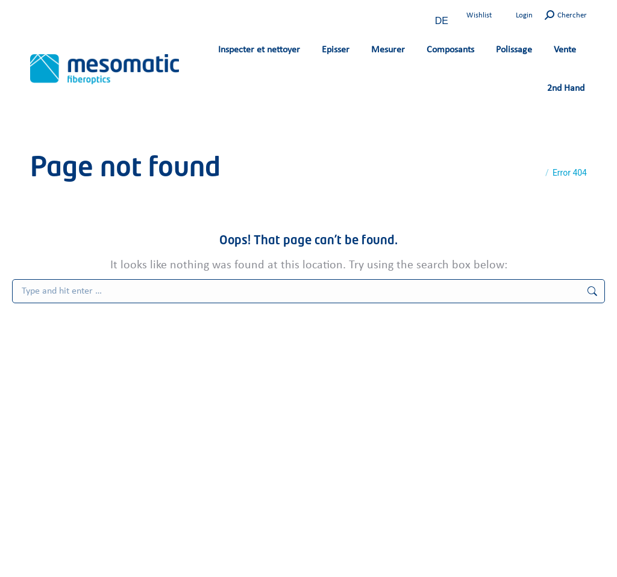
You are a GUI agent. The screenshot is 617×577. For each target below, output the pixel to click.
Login (524, 15)
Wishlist (479, 15)
